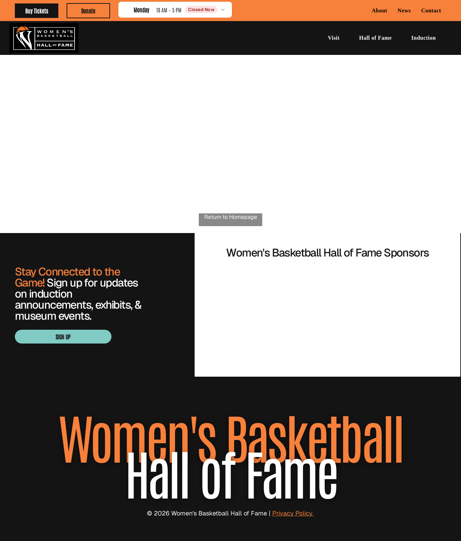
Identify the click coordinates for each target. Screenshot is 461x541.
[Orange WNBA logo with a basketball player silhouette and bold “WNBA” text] (245, 333)
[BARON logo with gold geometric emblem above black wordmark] (245, 292)
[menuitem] (379, 10)
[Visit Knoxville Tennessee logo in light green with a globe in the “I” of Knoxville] (410, 292)
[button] (175, 9)
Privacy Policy (293, 513)
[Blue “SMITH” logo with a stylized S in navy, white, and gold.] (327, 292)
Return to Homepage (230, 217)
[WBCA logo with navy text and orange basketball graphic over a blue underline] (327, 333)
